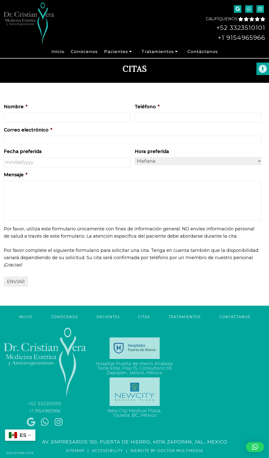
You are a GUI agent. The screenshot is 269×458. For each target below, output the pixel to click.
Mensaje (15, 175)
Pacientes (116, 51)
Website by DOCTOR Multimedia (166, 450)
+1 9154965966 (241, 37)
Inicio (57, 51)
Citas (144, 317)
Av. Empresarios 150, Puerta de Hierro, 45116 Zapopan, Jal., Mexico (134, 442)
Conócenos (84, 51)
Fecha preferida (23, 151)
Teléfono (147, 107)
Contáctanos (202, 51)
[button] (255, 447)
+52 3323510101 (240, 27)
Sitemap (75, 450)
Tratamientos (157, 51)
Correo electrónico (28, 130)
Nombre (15, 107)
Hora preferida (152, 151)
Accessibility (107, 450)
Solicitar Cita (20, 453)
